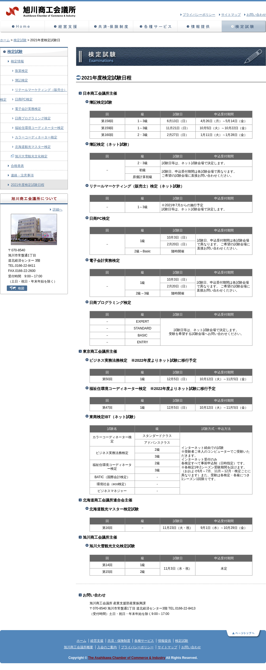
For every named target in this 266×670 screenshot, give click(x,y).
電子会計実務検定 (28, 109)
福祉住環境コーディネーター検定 (39, 128)
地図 (17, 288)
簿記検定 (21, 80)
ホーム (22, 26)
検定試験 (244, 26)
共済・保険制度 (111, 26)
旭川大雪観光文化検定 (31, 156)
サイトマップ (167, 647)
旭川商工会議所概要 (78, 647)
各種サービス (155, 26)
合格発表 (17, 166)
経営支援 (67, 26)
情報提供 (200, 26)
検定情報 (17, 61)
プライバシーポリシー (137, 647)
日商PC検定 (24, 99)
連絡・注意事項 (22, 175)
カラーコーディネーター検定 (36, 137)
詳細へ (57, 209)
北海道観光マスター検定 (33, 147)
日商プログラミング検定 (33, 118)
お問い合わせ (191, 647)
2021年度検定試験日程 (27, 185)
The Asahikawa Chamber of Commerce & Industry (126, 658)
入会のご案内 (107, 647)
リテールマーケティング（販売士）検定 (33, 91)
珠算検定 (21, 71)
